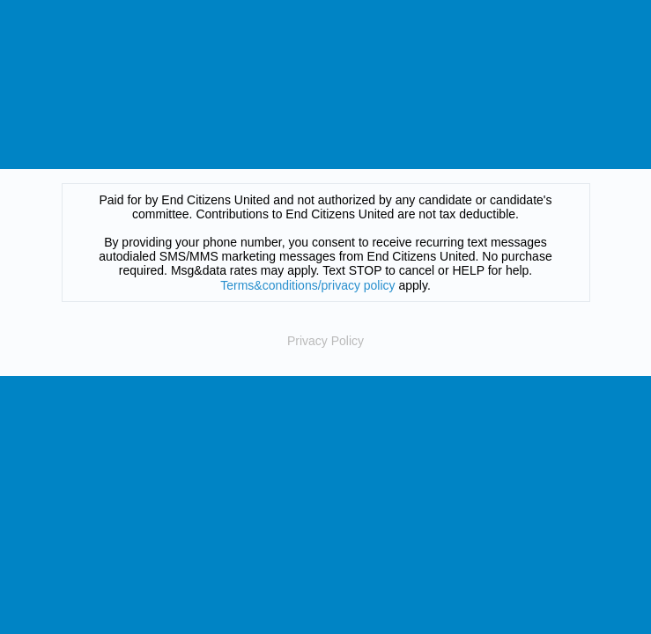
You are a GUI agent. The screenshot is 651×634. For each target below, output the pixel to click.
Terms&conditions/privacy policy (307, 285)
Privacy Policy (325, 341)
